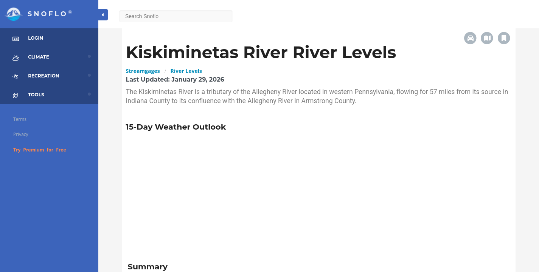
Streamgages (143, 70)
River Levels (186, 70)
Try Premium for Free (39, 150)
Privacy (20, 134)
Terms (19, 119)
